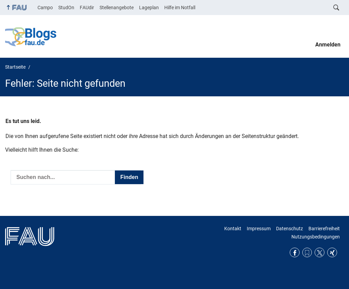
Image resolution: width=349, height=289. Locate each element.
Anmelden (327, 44)
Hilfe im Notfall (179, 7)
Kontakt (232, 228)
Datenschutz (289, 228)
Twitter (319, 253)
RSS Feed (307, 253)
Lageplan (149, 7)
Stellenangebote (117, 7)
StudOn (66, 7)
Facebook (295, 253)
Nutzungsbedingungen (315, 236)
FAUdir (87, 7)
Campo (45, 7)
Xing (332, 253)
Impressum (259, 228)
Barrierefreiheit (324, 228)
